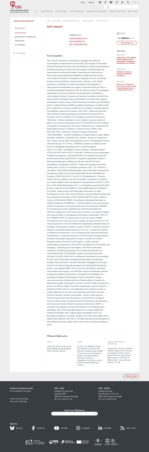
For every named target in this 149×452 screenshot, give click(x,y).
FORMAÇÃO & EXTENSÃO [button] (97, 11)
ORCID (121, 33)
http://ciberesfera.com (78, 44)
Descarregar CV (127, 43)
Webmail (91, 2)
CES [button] (36, 11)
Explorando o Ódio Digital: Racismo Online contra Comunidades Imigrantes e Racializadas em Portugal (126, 60)
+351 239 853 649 (108, 399)
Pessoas (56, 21)
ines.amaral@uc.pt (77, 41)
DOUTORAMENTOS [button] (76, 11)
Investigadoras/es (71, 21)
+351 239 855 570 (64, 399)
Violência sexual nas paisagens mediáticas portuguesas (124, 74)
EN (138, 2)
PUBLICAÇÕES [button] (61, 11)
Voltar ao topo (131, 376)
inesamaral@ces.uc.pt (78, 38)
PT (135, 2)
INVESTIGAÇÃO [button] (47, 11)
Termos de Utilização (18, 401)
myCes (82, 2)
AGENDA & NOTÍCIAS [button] (117, 11)
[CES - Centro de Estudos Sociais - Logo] (19, 7)
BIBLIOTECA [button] (133, 11)
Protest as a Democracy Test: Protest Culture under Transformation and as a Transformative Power (126, 87)
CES (48, 21)
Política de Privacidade (19, 399)
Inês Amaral (87, 21)
